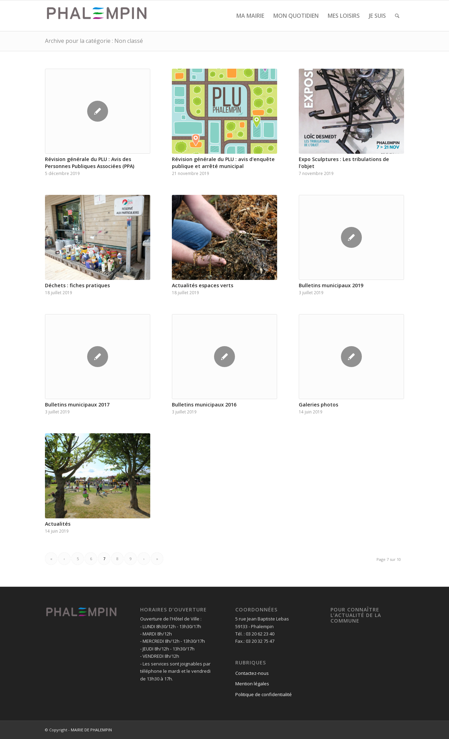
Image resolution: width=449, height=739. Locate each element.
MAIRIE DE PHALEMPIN (91, 729)
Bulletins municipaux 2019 (331, 285)
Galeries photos (318, 404)
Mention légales (252, 683)
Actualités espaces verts (202, 285)
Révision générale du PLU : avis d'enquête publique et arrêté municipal (223, 162)
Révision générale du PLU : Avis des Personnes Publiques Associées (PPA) (89, 162)
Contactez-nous (252, 673)
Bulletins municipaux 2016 (204, 404)
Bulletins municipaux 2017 (77, 404)
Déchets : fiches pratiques (77, 285)
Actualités (57, 523)
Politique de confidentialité (263, 694)
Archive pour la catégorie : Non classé (94, 41)
